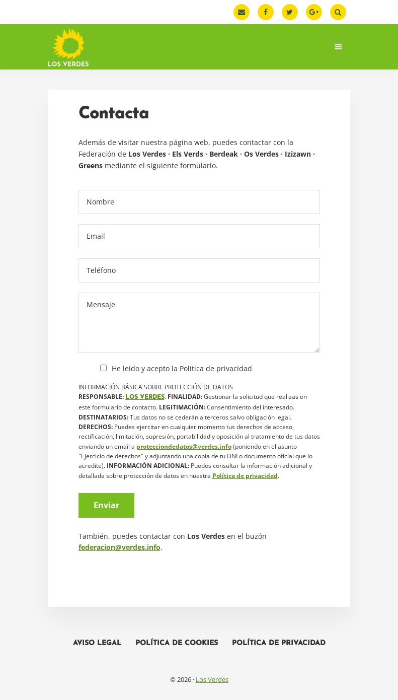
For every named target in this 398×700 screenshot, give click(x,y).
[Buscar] (338, 12)
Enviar (106, 505)
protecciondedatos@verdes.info (183, 446)
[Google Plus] (314, 12)
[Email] (241, 12)
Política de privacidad (245, 475)
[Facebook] (266, 12)
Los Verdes (212, 679)
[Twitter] (290, 12)
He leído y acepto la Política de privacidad (182, 368)
